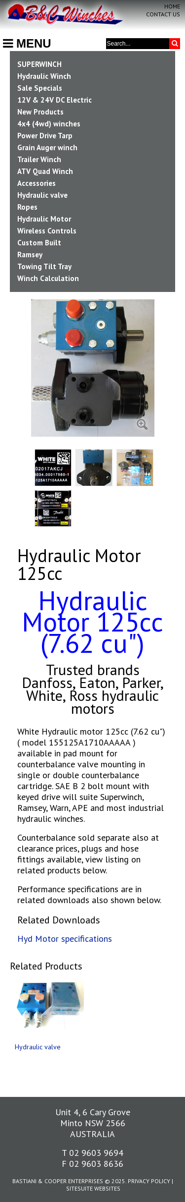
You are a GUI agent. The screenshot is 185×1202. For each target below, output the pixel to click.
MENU (27, 43)
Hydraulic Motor (44, 219)
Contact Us (163, 14)
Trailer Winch (39, 159)
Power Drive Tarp (45, 135)
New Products (40, 111)
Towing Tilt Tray (44, 266)
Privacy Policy (149, 1181)
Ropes (27, 207)
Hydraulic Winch (44, 76)
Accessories (36, 183)
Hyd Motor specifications (64, 938)
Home (172, 6)
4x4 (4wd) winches (48, 123)
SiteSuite (79, 1188)
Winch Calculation (48, 278)
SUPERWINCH (39, 64)
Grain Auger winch (47, 147)
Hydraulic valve (42, 195)
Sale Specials (39, 88)
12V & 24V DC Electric (54, 100)
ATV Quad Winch (45, 171)
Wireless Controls (46, 230)
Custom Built (39, 242)
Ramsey (29, 254)
